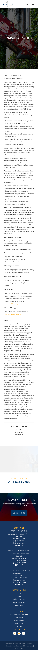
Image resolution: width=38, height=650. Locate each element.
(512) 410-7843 (20, 580)
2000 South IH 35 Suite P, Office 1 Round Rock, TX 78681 (19, 576)
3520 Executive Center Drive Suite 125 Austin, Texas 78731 (19, 556)
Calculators (19, 618)
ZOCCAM (19, 627)
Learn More (19, 513)
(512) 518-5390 (20, 543)
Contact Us (19, 605)
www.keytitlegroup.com (13, 304)
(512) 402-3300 (20, 541)
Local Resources (19, 602)
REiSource (19, 624)
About (19, 596)
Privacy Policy (19, 648)
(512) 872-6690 (20, 563)
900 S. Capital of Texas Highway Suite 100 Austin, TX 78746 (19, 536)
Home (19, 593)
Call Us (19, 430)
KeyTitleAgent (19, 621)
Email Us (19, 434)
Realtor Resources (19, 599)
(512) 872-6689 (20, 560)
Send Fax (19, 432)
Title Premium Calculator (19, 615)
